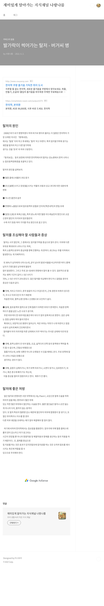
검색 (92, 5)
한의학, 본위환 (13, 104)
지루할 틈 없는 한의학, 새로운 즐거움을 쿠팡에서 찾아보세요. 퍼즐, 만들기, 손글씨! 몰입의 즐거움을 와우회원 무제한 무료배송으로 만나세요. (36, 90)
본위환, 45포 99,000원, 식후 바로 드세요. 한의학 (28, 108)
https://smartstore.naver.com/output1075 (24, 101)
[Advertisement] (36, 138)
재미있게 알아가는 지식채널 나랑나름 (33, 5)
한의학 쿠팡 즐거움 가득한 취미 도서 (24, 85)
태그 (15, 14)
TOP (98, 597)
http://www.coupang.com (17, 81)
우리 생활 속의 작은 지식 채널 (18, 555)
